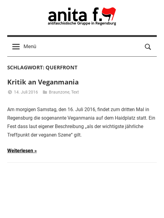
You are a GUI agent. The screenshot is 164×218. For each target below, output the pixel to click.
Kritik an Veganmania (43, 81)
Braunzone (59, 92)
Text (75, 92)
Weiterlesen (20, 151)
